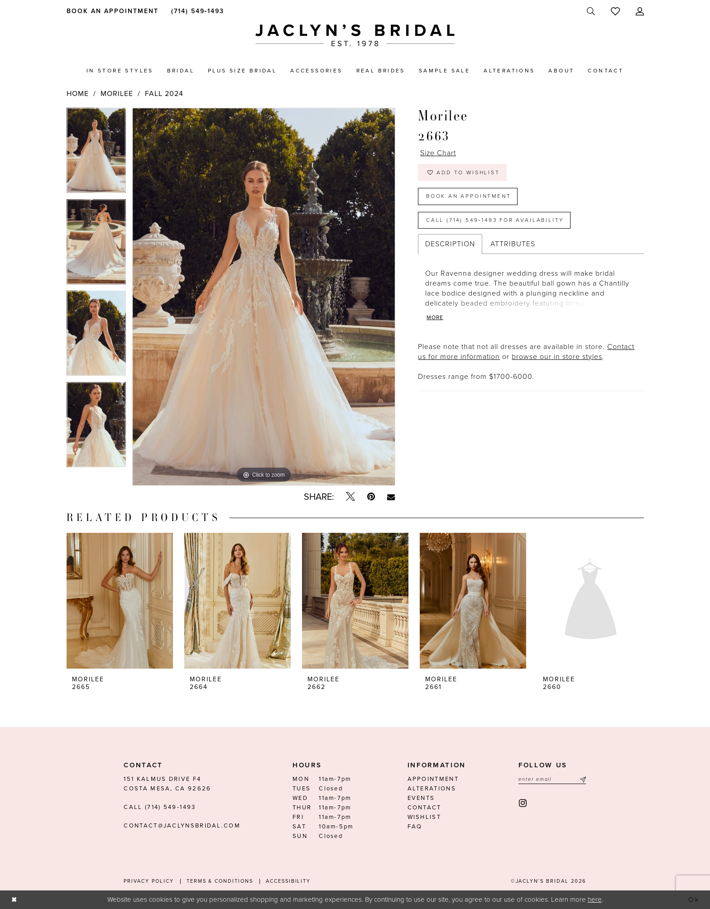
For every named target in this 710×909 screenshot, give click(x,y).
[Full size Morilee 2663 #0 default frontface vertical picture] (264, 297)
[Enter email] (552, 779)
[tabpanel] (96, 153)
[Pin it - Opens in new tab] (371, 497)
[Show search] (591, 11)
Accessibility (288, 881)
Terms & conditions (220, 881)
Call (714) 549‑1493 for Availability (495, 220)
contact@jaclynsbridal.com (182, 825)
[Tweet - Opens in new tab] (350, 496)
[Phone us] (196, 11)
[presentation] (120, 601)
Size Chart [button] (438, 153)
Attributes (512, 244)
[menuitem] (110, 11)
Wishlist (424, 817)
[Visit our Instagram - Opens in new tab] (523, 803)
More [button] (435, 319)
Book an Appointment (468, 196)
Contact (424, 807)
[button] (640, 11)
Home (78, 93)
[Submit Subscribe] (582, 779)
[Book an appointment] (110, 11)
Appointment (433, 779)
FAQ (415, 826)
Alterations (432, 788)
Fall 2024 (164, 93)
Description (450, 244)
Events (421, 798)
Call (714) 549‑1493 (160, 807)
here (595, 899)
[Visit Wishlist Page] (615, 11)
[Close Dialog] (14, 900)
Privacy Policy (148, 881)
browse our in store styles (557, 357)
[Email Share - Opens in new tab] (391, 497)
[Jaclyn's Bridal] (355, 35)
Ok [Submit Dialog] (694, 899)
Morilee (117, 93)
